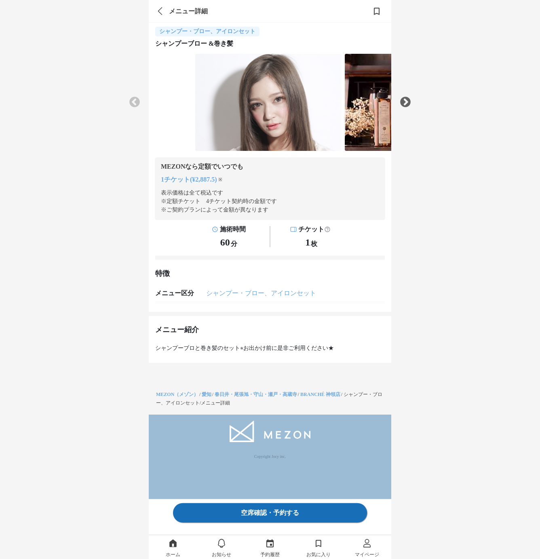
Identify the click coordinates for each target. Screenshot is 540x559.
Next (405, 102)
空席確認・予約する (270, 512)
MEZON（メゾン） (177, 394)
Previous (135, 102)
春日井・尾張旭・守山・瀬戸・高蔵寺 (256, 394)
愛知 (206, 394)
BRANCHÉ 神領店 (320, 394)
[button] (327, 229)
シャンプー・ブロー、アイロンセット (261, 293)
